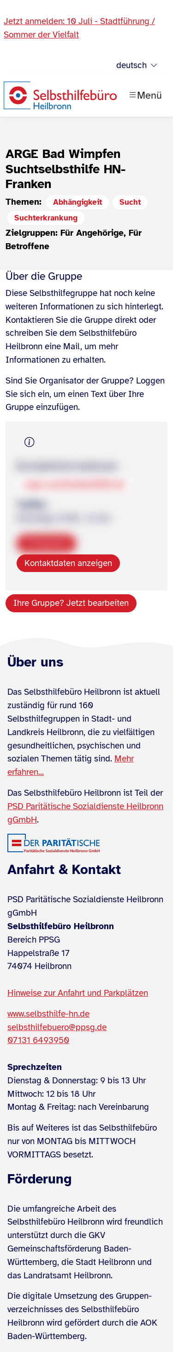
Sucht (130, 202)
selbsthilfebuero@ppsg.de (57, 1027)
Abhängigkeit (77, 202)
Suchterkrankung (46, 218)
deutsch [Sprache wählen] (137, 65)
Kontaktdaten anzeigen (68, 563)
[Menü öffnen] (145, 95)
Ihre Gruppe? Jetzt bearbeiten (71, 603)
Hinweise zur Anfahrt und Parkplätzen (77, 993)
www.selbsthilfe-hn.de (48, 1013)
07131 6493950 (38, 1040)
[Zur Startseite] (60, 95)
